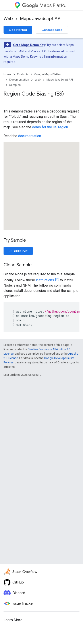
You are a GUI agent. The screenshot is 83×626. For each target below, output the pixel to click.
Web (8, 18)
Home (7, 74)
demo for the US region (50, 127)
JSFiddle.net (18, 251)
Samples (15, 85)
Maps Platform (45, 5)
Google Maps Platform (48, 74)
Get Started (18, 30)
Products (23, 74)
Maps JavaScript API (40, 18)
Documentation (19, 79)
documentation (29, 136)
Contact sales (51, 30)
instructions (45, 280)
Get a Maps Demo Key (29, 45)
